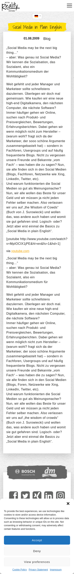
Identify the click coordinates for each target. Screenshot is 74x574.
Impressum (56, 569)
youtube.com (20, 251)
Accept (37, 540)
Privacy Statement (38, 569)
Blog (47, 39)
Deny (37, 551)
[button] (68, 504)
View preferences (37, 562)
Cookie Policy (19, 569)
